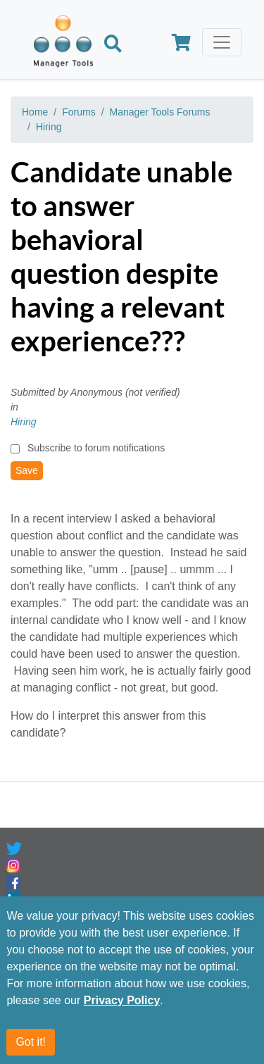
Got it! (30, 1042)
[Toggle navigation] (221, 42)
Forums (78, 112)
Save (26, 470)
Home (35, 112)
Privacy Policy (122, 1000)
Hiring (49, 126)
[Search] (113, 45)
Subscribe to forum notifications (96, 447)
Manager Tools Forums (160, 112)
